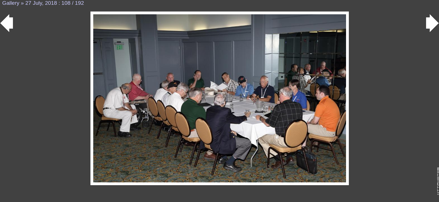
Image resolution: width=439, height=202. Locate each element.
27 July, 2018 (41, 3)
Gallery (10, 3)
